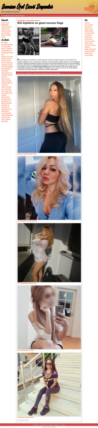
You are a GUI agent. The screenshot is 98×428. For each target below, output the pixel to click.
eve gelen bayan (36, 73)
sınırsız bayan (56, 73)
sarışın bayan (44, 73)
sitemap (63, 424)
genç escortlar (20, 73)
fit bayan (50, 73)
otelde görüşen (28, 73)
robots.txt (57, 424)
